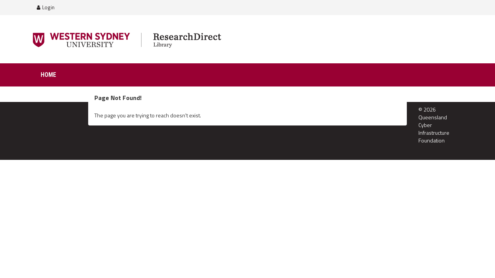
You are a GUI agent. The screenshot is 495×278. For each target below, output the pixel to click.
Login (46, 7)
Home (48, 74)
